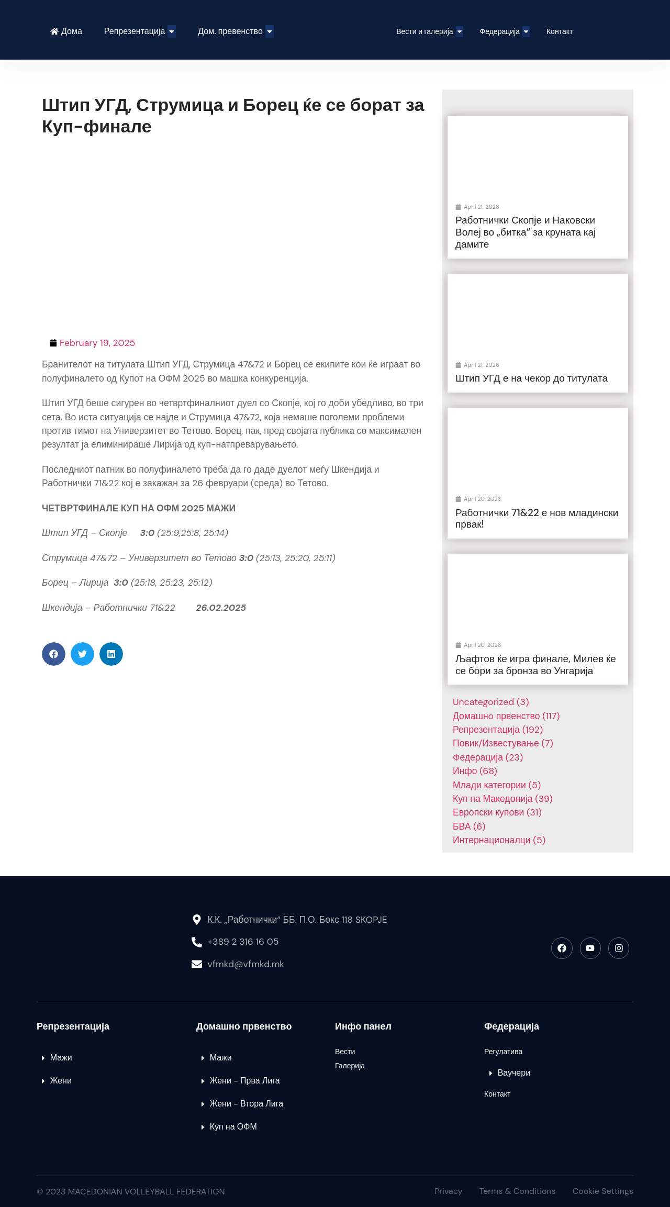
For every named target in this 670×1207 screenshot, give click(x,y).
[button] (53, 654)
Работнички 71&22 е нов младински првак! (537, 518)
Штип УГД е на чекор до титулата (531, 378)
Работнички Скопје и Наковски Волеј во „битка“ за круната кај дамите (525, 232)
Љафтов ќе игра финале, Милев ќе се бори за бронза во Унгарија (535, 664)
